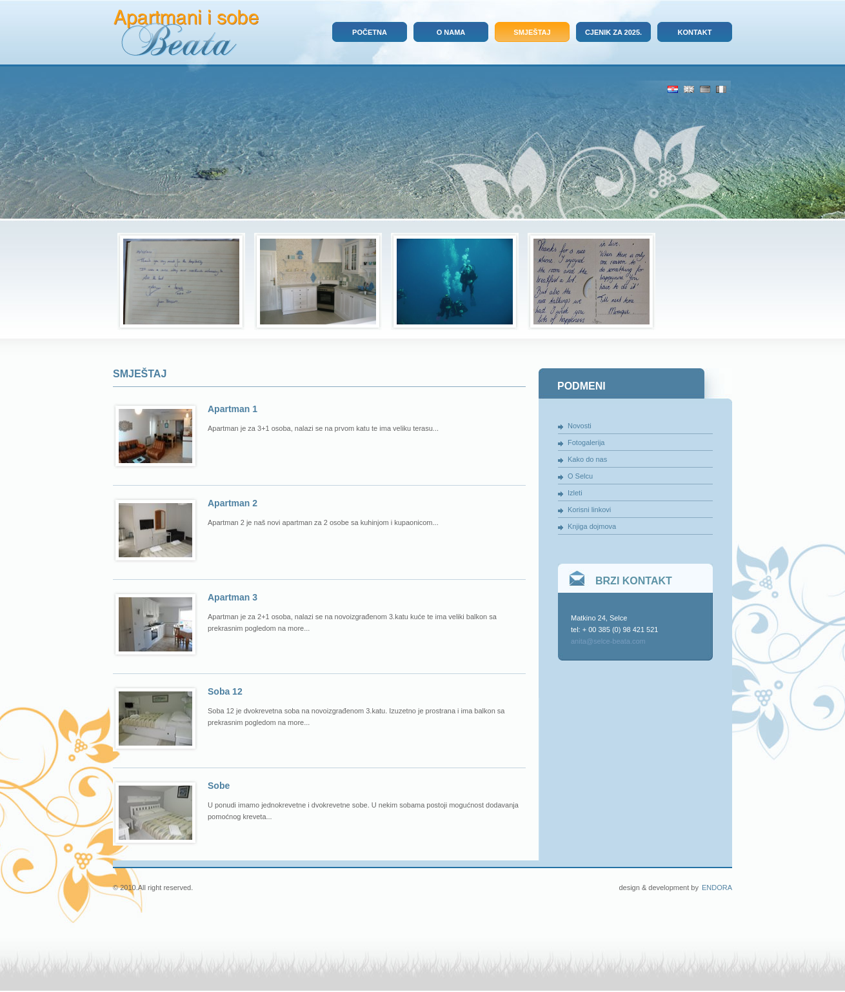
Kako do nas (587, 459)
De (705, 89)
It (721, 89)
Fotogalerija (586, 442)
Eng (689, 89)
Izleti (575, 493)
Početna (369, 32)
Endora (717, 887)
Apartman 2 (232, 503)
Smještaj (531, 32)
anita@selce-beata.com (608, 641)
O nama (451, 32)
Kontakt (695, 32)
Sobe (219, 785)
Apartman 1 (232, 409)
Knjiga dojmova (592, 526)
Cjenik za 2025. (613, 32)
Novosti (580, 426)
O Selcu (580, 476)
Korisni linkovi (589, 509)
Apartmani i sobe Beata (186, 33)
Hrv (673, 89)
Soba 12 (225, 691)
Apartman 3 (232, 597)
